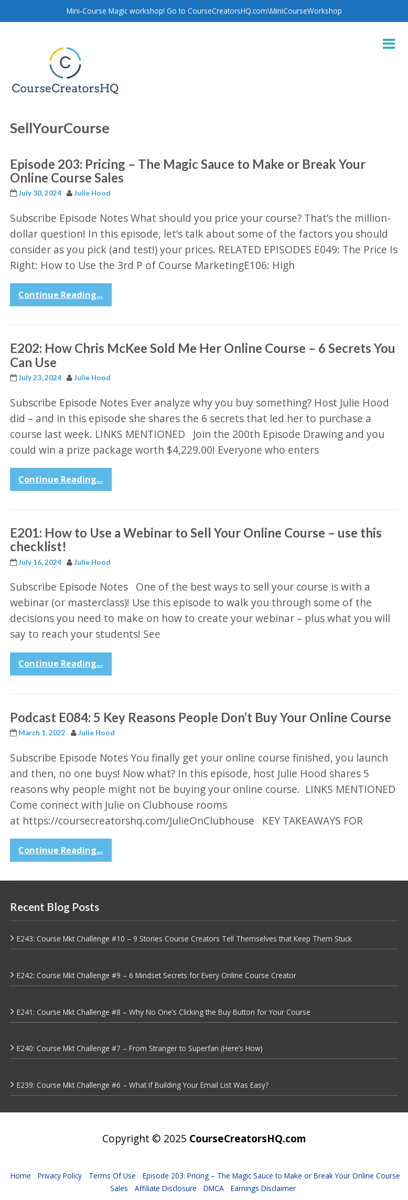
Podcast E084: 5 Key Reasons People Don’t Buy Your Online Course (200, 717)
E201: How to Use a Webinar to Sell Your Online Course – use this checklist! (196, 539)
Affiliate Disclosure (166, 1188)
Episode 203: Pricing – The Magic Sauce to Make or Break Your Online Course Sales (188, 170)
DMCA (213, 1188)
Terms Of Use (112, 1176)
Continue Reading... (60, 295)
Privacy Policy (60, 1176)
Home (20, 1176)
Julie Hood (92, 193)
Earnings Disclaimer (263, 1188)
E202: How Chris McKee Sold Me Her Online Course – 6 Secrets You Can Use (202, 354)
